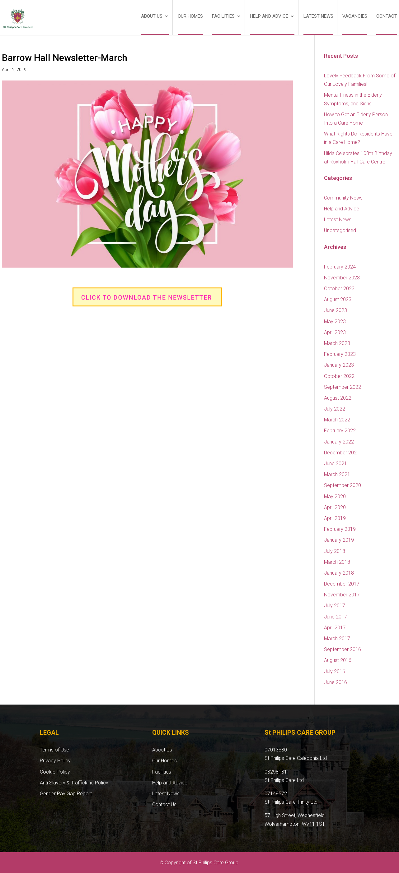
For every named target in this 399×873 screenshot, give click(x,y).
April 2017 (335, 628)
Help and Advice (269, 16)
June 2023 (335, 310)
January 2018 (339, 573)
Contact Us (164, 804)
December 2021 (341, 453)
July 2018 (334, 551)
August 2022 (337, 398)
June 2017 (335, 617)
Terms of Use (54, 750)
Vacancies (354, 16)
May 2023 (335, 321)
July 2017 (334, 606)
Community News (343, 198)
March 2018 (337, 562)
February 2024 (340, 267)
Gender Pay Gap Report (66, 794)
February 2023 (340, 354)
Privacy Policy (55, 761)
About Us (151, 16)
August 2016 (337, 660)
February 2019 (340, 529)
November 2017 (342, 595)
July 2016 (334, 671)
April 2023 (335, 332)
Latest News (318, 16)
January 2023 (339, 365)
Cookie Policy (55, 772)
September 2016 (342, 649)
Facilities (223, 16)
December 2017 (341, 584)
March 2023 (337, 343)
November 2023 (342, 278)
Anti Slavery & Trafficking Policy (74, 783)
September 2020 (342, 485)
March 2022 (337, 420)
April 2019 (335, 518)
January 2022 (339, 442)
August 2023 (337, 299)
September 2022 (342, 387)
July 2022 (334, 409)
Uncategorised (340, 230)
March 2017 (337, 638)
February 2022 (340, 431)
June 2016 (335, 682)
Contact (386, 16)
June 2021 (335, 463)
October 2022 (339, 376)
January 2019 (339, 540)
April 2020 (335, 507)
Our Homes (190, 16)
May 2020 (335, 496)
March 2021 (337, 474)
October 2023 (339, 289)
